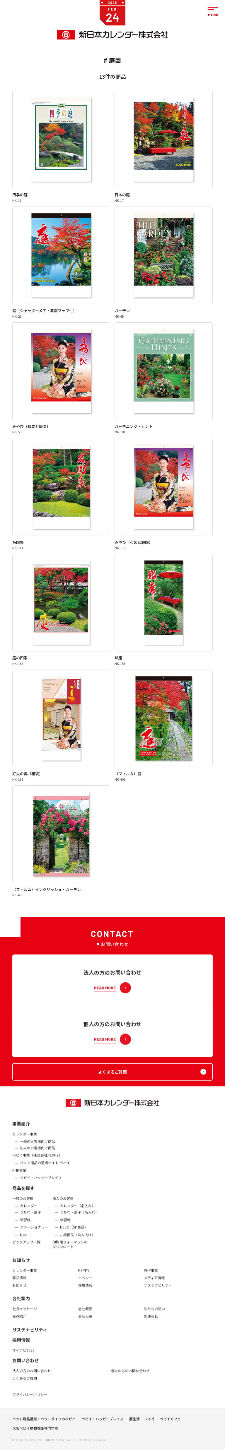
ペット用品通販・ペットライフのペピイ (44, 1429)
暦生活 (134, 1429)
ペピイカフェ (170, 1429)
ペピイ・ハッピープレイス (102, 1429)
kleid (150, 1429)
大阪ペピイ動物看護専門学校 (35, 1439)
